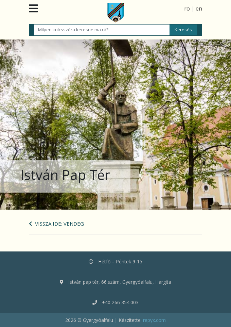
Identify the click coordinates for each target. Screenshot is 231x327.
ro (187, 8)
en (199, 8)
